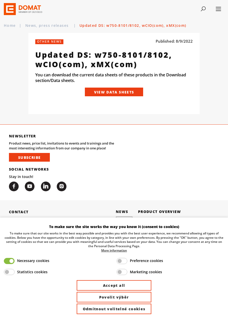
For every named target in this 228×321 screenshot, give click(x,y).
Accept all (114, 285)
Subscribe (29, 157)
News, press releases (47, 25)
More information (114, 250)
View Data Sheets (114, 92)
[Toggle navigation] (203, 9)
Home (10, 25)
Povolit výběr (114, 297)
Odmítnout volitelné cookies (114, 308)
